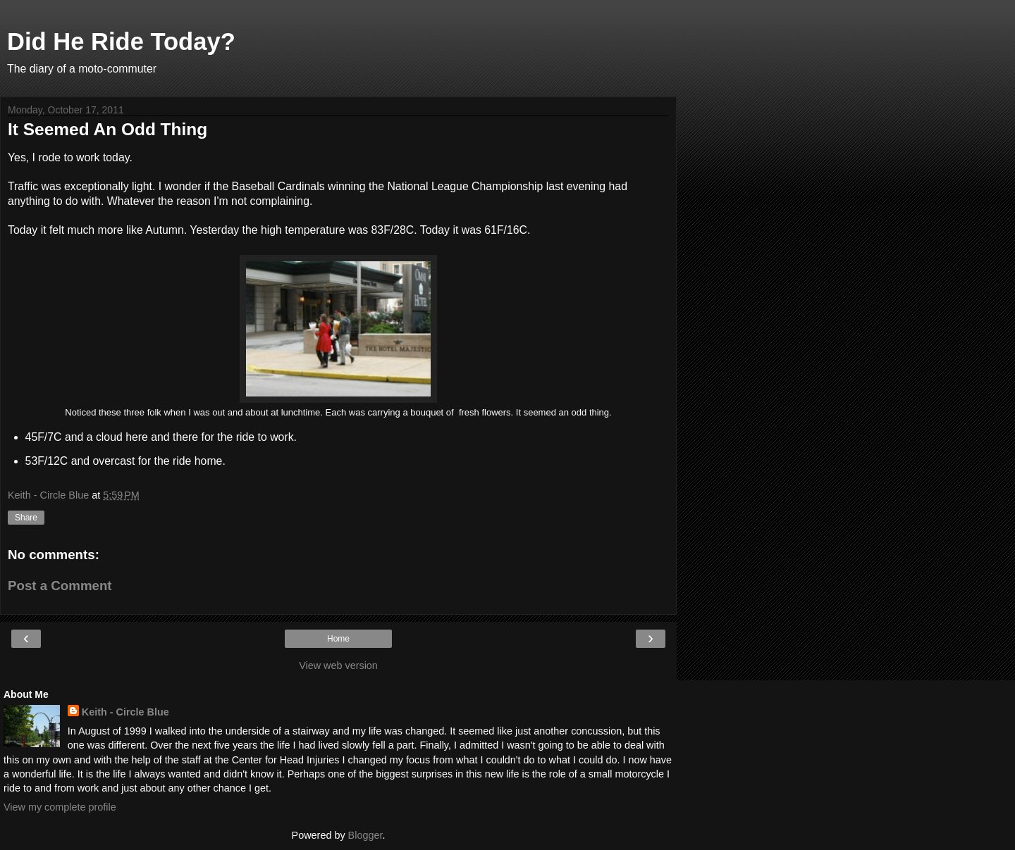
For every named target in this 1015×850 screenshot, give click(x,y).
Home (338, 639)
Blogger (365, 835)
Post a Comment (60, 585)
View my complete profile (60, 807)
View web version (338, 665)
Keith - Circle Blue (125, 712)
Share (26, 518)
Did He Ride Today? (121, 41)
